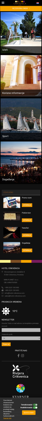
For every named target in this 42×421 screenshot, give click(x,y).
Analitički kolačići (26, 407)
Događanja (26, 243)
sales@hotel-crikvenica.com (15, 296)
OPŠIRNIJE (27, 205)
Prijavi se (6, 344)
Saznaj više (7, 418)
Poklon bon (26, 213)
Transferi (25, 228)
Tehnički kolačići (26, 405)
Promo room (27, 198)
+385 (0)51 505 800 (12, 288)
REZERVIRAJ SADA (21, 8)
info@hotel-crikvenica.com (15, 293)
